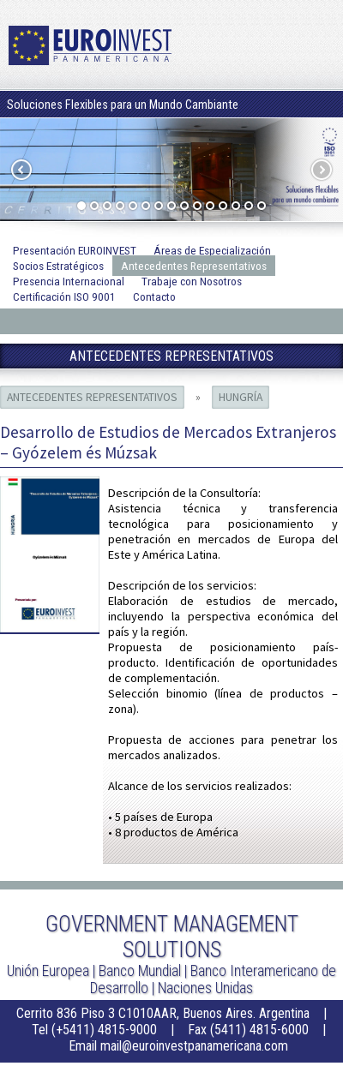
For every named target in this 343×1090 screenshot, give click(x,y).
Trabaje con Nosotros (191, 281)
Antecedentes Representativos (194, 265)
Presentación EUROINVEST (74, 250)
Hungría (240, 397)
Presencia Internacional (68, 281)
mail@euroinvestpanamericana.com (194, 1046)
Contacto (154, 296)
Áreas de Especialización (212, 250)
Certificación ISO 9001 (64, 296)
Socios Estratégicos (58, 265)
